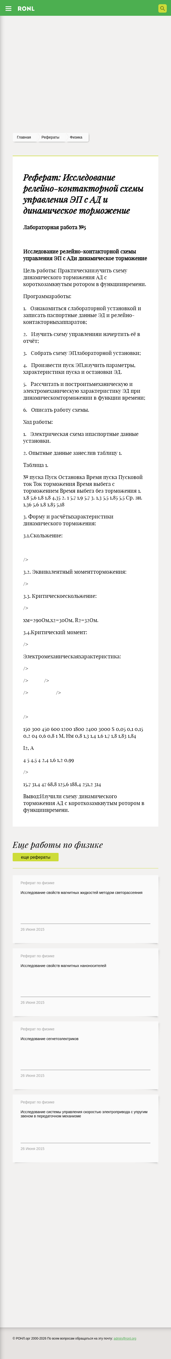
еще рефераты (35, 857)
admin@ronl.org (125, 1338)
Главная (24, 137)
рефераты (50, 137)
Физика (76, 137)
